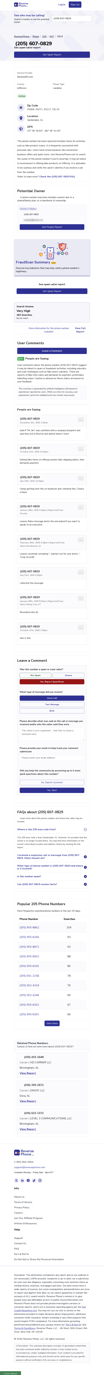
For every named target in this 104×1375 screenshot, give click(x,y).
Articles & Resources (25, 1223)
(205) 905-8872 (29, 947)
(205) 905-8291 (29, 1014)
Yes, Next (52, 790)
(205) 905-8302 (29, 1005)
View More (52, 1023)
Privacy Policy (21, 1207)
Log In (61, 4)
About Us (19, 1197)
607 (52, 36)
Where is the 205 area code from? (36, 829)
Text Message (52, 704)
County (20, 84)
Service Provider (24, 73)
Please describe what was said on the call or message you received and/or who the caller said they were (51, 723)
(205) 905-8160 (29, 966)
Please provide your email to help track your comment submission (49, 750)
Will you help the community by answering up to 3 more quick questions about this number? (50, 772)
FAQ (16, 1248)
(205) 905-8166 (29, 937)
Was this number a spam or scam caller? (43, 669)
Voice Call (52, 698)
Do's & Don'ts (21, 1254)
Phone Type (58, 84)
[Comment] (52, 734)
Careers (18, 1212)
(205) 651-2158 (29, 976)
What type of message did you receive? (41, 692)
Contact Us (20, 1243)
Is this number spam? (29, 876)
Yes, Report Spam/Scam (52, 681)
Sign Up (75, 4)
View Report (30, 1073)
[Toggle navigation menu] (86, 4)
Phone (35, 36)
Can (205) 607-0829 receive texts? (37, 884)
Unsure (68, 675)
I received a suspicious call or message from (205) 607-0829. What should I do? (48, 857)
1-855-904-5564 (23, 1162)
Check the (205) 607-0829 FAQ (57, 176)
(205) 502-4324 (29, 985)
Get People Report (52, 227)
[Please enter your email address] (52, 758)
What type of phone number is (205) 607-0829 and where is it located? (50, 867)
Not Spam (36, 675)
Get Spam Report (52, 54)
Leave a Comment (52, 351)
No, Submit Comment (52, 782)
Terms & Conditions (24, 1328)
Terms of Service (23, 1202)
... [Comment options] (80, 420)
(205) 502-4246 (29, 995)
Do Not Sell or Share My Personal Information (39, 1259)
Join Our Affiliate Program (28, 1218)
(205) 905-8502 (29, 956)
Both (52, 710)
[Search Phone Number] (88, 18)
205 (44, 36)
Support (18, 1238)
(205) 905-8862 (29, 927)
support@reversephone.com (29, 1167)
